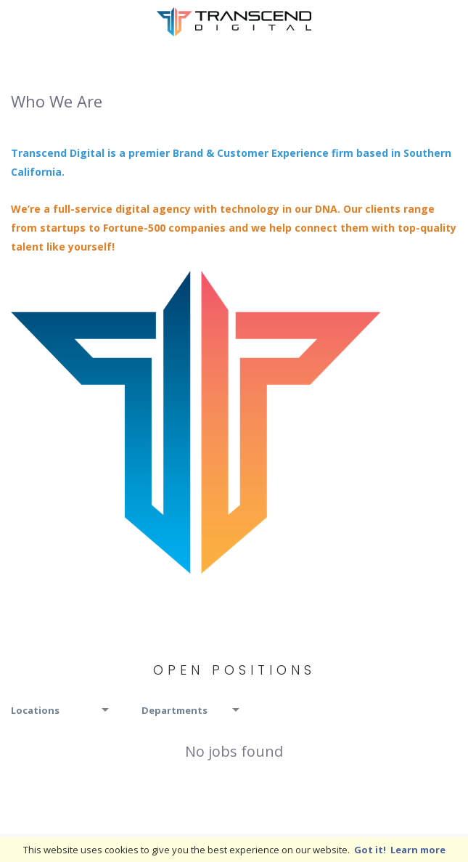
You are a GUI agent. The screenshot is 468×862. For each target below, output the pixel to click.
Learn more (418, 849)
